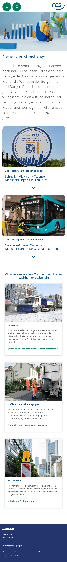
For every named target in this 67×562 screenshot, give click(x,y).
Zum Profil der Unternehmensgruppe (27, 425)
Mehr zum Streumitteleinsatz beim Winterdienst (32, 348)
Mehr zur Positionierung (20, 501)
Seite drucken (8, 528)
